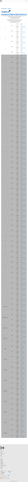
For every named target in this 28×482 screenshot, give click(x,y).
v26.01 (21, 55)
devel (23, 26)
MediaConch (2, 460)
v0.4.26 (21, 358)
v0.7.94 (21, 270)
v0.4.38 (21, 169)
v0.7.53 (21, 366)
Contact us (2, 456)
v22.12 (21, 118)
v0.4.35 (21, 274)
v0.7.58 (21, 354)
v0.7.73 (21, 312)
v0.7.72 (21, 324)
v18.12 (21, 219)
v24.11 (21, 76)
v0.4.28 (21, 353)
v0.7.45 (21, 375)
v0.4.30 (21, 332)
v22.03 (21, 128)
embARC (1, 468)
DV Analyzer (2, 464)
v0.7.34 (21, 396)
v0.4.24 (21, 374)
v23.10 (21, 97)
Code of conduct (2, 454)
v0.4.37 (21, 216)
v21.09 (21, 135)
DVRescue (2, 467)
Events (1, 453)
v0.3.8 (21, 437)
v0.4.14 (21, 400)
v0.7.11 (21, 429)
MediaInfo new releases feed (5, 477)
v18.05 (21, 249)
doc (24, 26)
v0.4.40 (21, 127)
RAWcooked (2, 466)
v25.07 (21, 65)
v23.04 (21, 107)
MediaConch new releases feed (5, 478)
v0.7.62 (21, 345)
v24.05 (21, 86)
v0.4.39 (21, 132)
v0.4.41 (21, 27)
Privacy (1, 455)
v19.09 (21, 212)
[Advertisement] (14, 5)
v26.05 (21, 23)
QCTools (1, 461)
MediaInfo (1, 459)
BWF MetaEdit (2, 462)
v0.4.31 (21, 316)
